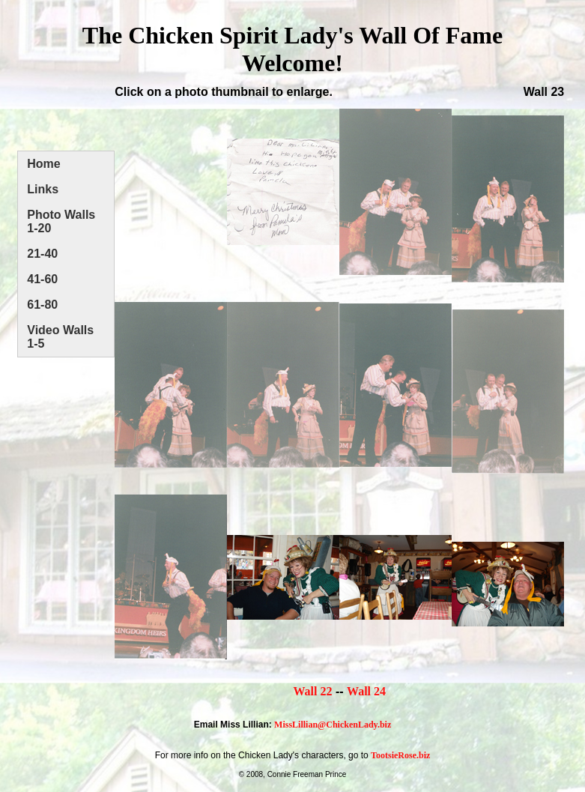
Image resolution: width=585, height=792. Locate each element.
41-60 (42, 279)
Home (43, 163)
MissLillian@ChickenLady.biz (332, 724)
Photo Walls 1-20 (61, 221)
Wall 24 (366, 691)
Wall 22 (312, 691)
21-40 (42, 253)
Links (42, 189)
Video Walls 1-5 (60, 337)
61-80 (42, 304)
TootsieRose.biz (400, 755)
